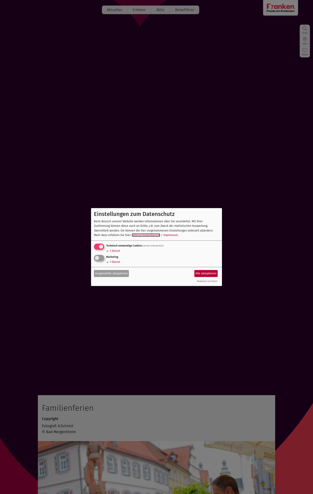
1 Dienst (113, 251)
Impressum (170, 235)
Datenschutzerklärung (146, 235)
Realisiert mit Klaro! (207, 281)
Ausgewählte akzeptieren (111, 273)
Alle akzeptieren (205, 273)
